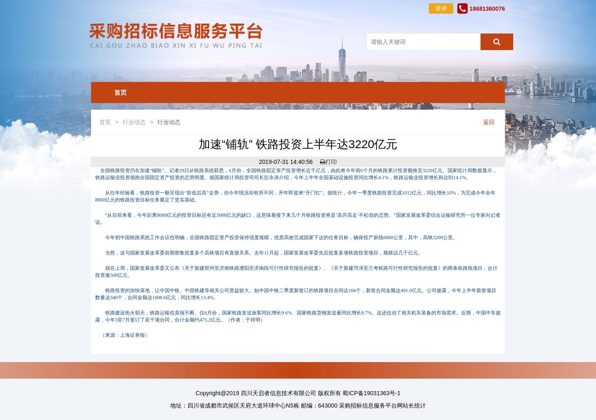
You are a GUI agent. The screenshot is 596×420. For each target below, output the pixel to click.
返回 (489, 122)
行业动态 (134, 122)
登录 (441, 8)
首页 (120, 92)
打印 (328, 161)
